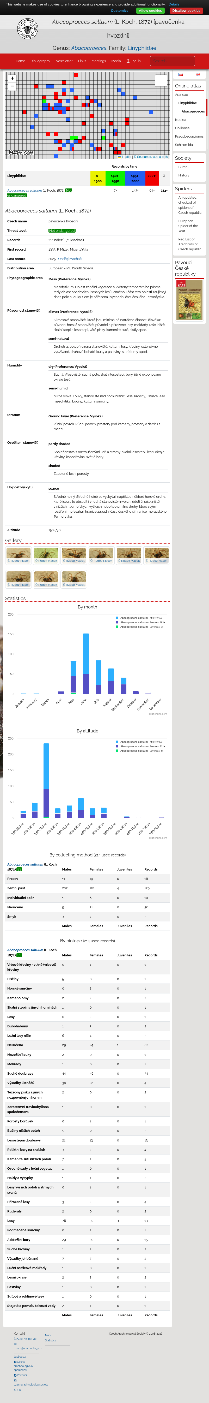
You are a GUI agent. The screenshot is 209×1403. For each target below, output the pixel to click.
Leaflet (124, 157)
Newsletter (64, 61)
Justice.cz (20, 1356)
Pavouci (21, 1375)
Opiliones (182, 128)
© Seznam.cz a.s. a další (151, 157)
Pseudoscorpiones (189, 136)
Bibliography (40, 61)
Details (174, 4)
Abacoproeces (193, 111)
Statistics (50, 1340)
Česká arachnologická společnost (23, 1365)
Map (48, 1335)
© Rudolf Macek (18, 561)
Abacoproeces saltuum (25, 864)
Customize (119, 11)
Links (82, 61)
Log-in (135, 61)
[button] (87, 105)
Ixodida (180, 120)
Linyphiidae (142, 48)
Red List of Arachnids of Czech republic (189, 244)
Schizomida (184, 145)
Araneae (181, 95)
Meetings (99, 61)
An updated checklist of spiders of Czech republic (189, 205)
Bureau (183, 167)
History (183, 175)
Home (20, 61)
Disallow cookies (186, 11)
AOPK (17, 1390)
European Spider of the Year (188, 226)
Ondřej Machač (70, 259)
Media (116, 61)
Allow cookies (150, 11)
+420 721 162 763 (26, 1338)
